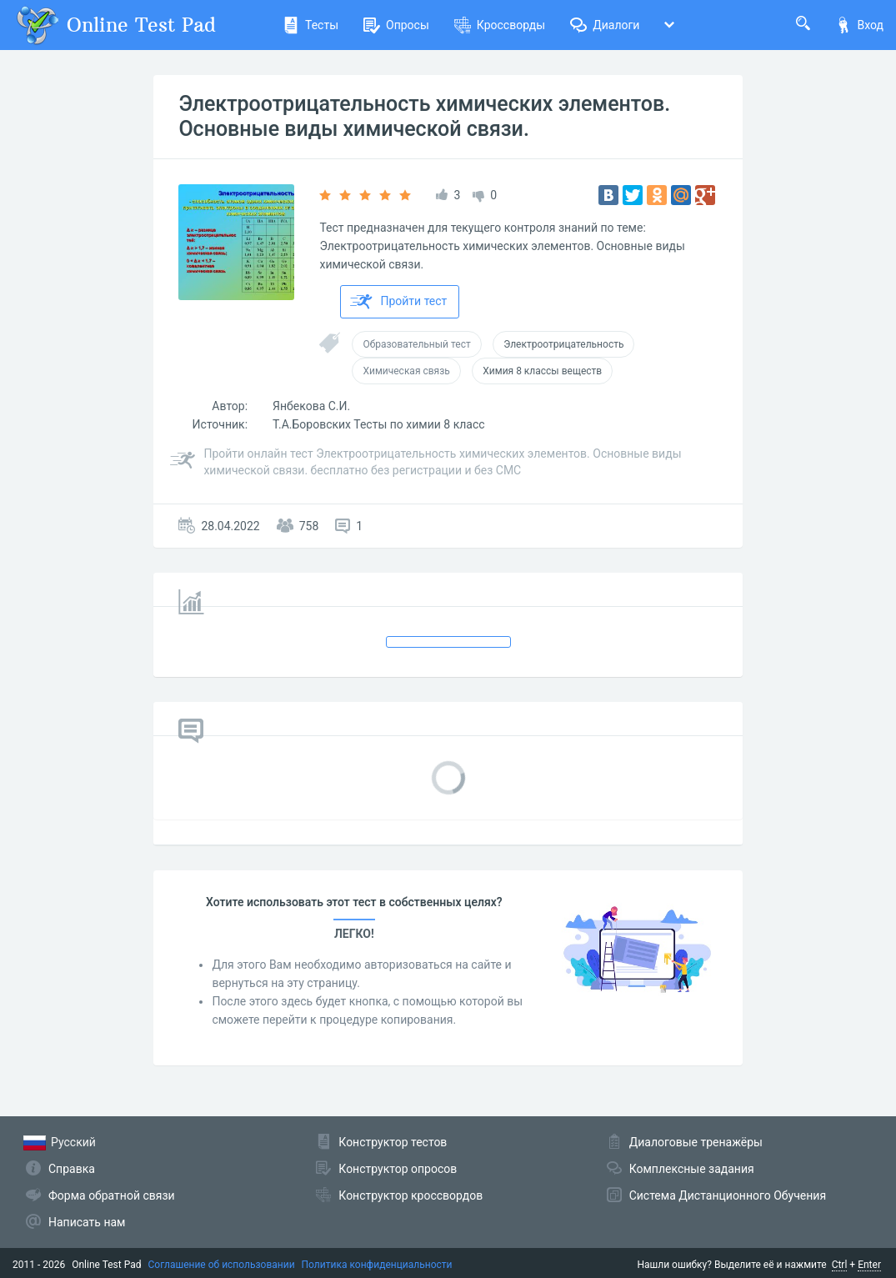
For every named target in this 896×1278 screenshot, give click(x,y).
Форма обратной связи (111, 1195)
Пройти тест (398, 302)
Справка (71, 1168)
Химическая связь (406, 371)
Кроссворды (499, 25)
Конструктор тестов (392, 1142)
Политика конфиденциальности (377, 1264)
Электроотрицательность (563, 344)
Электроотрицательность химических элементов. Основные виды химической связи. (424, 116)
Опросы (396, 25)
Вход (859, 25)
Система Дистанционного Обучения (727, 1195)
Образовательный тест (416, 344)
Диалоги (604, 25)
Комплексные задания (691, 1168)
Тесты (310, 25)
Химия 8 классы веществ (542, 371)
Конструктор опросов (397, 1168)
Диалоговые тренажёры (696, 1142)
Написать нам (86, 1222)
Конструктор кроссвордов (410, 1195)
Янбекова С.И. (311, 406)
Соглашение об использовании (221, 1264)
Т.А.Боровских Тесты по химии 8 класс (379, 424)
